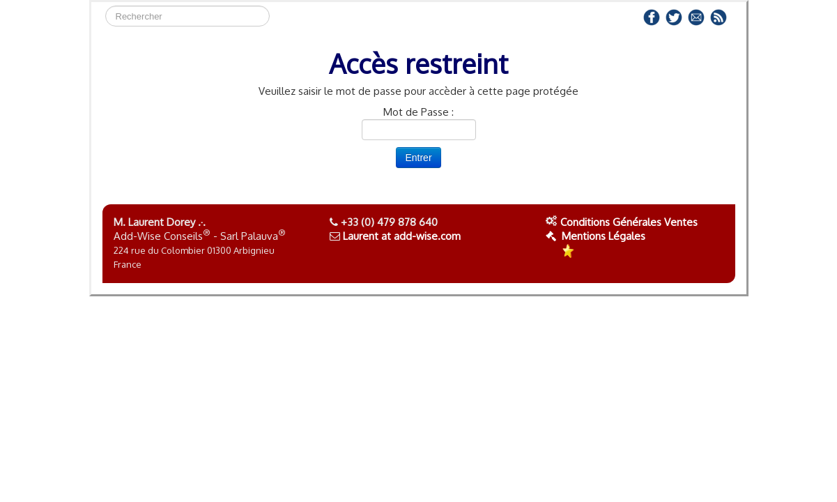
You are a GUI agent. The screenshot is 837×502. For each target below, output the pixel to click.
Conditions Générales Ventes (629, 222)
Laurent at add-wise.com (402, 236)
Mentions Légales (595, 236)
